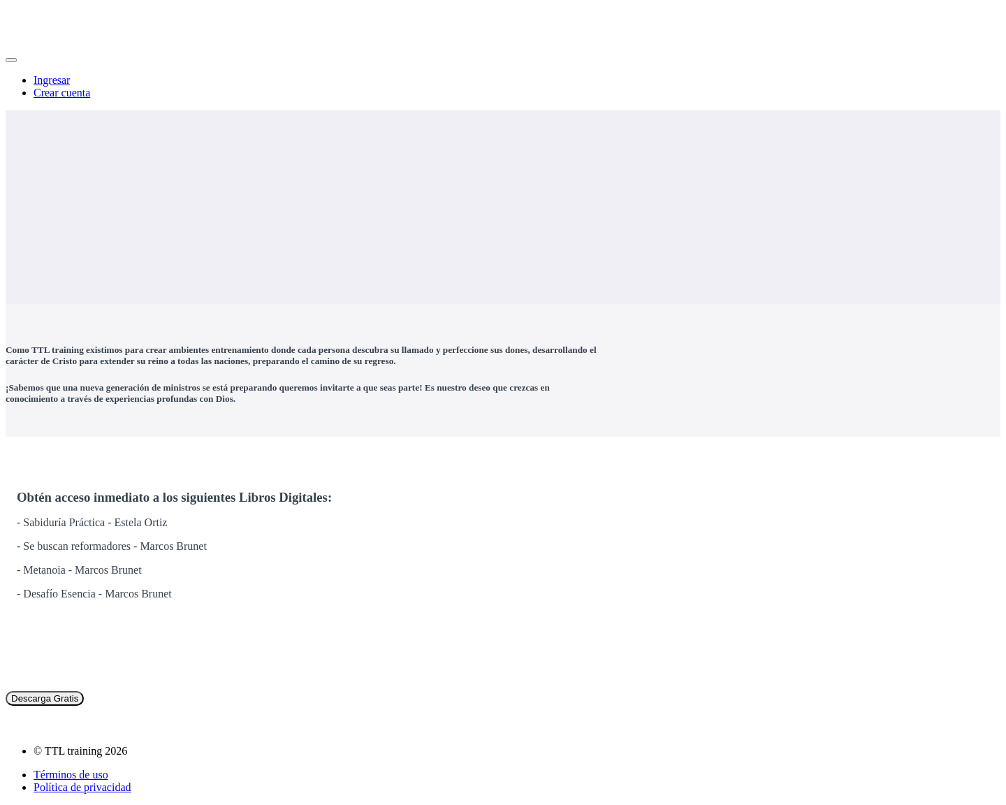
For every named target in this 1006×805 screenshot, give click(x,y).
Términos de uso (71, 775)
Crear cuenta (62, 93)
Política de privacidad (82, 787)
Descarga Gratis (44, 698)
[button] (11, 60)
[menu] (503, 86)
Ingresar (52, 80)
